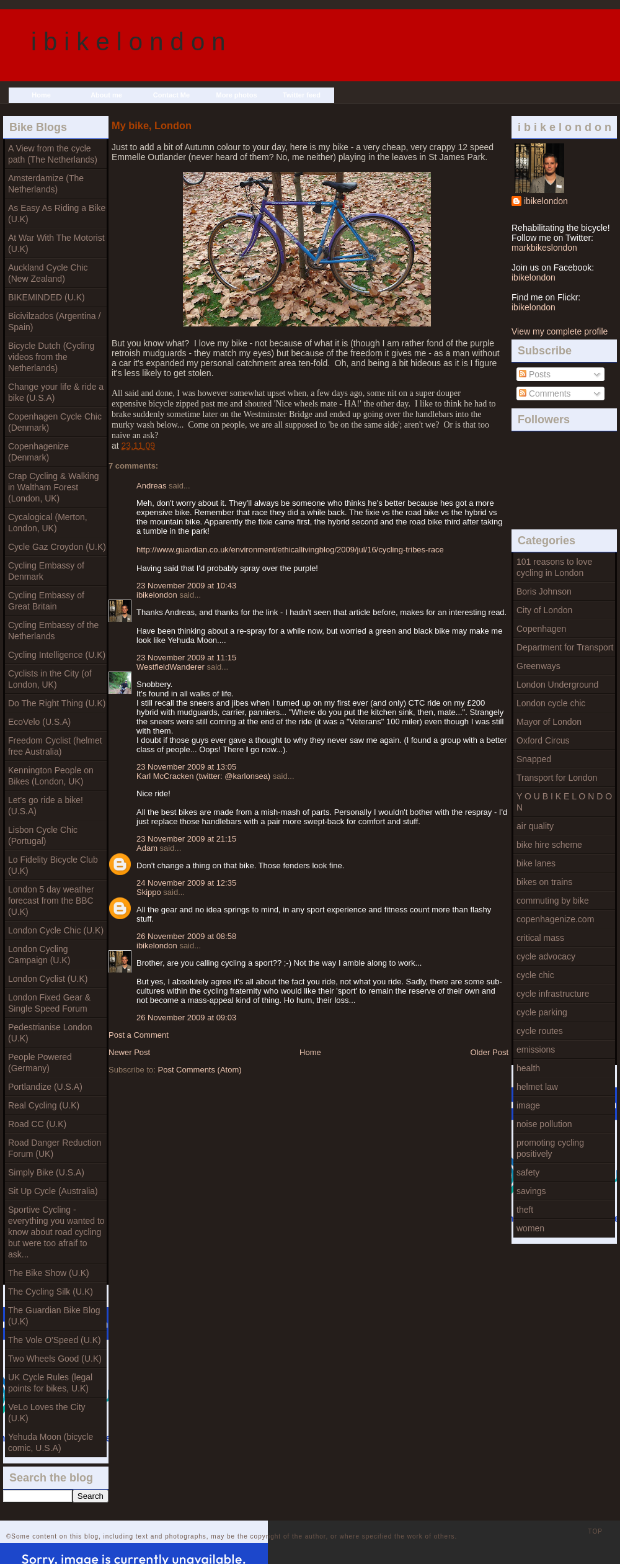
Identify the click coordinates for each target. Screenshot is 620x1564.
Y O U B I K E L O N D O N (564, 801)
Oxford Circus (543, 740)
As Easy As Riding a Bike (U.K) (56, 213)
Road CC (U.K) (37, 1124)
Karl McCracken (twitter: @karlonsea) (203, 776)
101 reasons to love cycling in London (554, 567)
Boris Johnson (544, 591)
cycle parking (541, 1012)
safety (527, 1172)
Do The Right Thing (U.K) (56, 703)
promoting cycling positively (550, 1148)
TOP (595, 1531)
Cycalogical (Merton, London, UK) (47, 522)
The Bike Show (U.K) (48, 1273)
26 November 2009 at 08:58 (186, 936)
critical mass (540, 938)
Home (41, 95)
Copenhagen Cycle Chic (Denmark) (55, 422)
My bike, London (152, 125)
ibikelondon (546, 201)
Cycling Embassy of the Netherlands (53, 630)
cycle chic (535, 975)
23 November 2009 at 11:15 (186, 657)
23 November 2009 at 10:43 (186, 585)
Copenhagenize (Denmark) (38, 451)
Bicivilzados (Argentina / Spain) (54, 321)
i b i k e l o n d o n (128, 41)
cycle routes (539, 1031)
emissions (535, 1049)
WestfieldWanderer (170, 667)
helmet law (537, 1087)
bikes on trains (544, 882)
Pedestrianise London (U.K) (50, 1032)
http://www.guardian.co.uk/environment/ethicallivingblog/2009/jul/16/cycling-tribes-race (290, 549)
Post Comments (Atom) (200, 1069)
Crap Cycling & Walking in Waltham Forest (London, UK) (53, 487)
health (528, 1068)
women (530, 1228)
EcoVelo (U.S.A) (39, 722)
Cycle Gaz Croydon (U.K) (57, 547)
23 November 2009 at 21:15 (186, 838)
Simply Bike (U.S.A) (46, 1172)
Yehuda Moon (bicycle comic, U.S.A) (50, 1442)
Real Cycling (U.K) (43, 1105)
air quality (535, 826)
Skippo (148, 892)
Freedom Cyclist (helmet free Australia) (55, 746)
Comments (545, 393)
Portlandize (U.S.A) (45, 1087)
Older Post (489, 1052)
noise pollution (544, 1124)
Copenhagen (541, 629)
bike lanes (536, 863)
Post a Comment (138, 1035)
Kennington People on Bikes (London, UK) (51, 775)
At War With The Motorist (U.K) (56, 243)
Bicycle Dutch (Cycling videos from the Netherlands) (51, 357)
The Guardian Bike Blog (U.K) (54, 1315)
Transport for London (556, 778)
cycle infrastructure (552, 994)
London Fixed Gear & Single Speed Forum (49, 1002)
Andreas (151, 485)
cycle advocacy (545, 956)
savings (531, 1191)
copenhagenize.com (555, 919)
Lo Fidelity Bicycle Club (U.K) (53, 865)
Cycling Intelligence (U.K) (56, 655)
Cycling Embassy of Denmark (46, 571)
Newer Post (129, 1052)
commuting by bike (552, 901)
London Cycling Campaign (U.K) (39, 954)
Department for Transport (564, 647)
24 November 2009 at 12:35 (186, 883)
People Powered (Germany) (40, 1062)
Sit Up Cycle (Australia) (53, 1191)
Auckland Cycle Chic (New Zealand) (47, 273)
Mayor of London (549, 722)
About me (106, 95)
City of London (544, 610)
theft (524, 1210)
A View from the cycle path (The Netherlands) (52, 153)
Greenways (538, 666)
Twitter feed (302, 95)
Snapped (533, 759)
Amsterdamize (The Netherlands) (46, 183)
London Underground (557, 685)
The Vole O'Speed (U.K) (54, 1340)
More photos (236, 95)
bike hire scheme (549, 845)
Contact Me (171, 95)
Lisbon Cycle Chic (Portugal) (43, 835)
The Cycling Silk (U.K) (50, 1292)
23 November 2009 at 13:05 (186, 766)
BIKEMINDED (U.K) (46, 297)
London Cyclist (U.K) (47, 979)
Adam (146, 848)
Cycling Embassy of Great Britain (46, 600)
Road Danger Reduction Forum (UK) (54, 1148)
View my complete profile (560, 331)
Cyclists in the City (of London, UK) (50, 679)
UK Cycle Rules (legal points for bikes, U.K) (50, 1382)
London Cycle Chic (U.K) (56, 930)
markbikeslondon (544, 248)
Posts (535, 374)
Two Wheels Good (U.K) (55, 1359)
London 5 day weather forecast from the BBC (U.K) (51, 900)
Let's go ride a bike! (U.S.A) (45, 805)
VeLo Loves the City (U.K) (47, 1412)
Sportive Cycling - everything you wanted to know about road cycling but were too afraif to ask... (56, 1232)
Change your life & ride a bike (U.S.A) (56, 392)
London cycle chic (550, 703)
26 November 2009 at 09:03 (186, 1017)
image (528, 1105)
